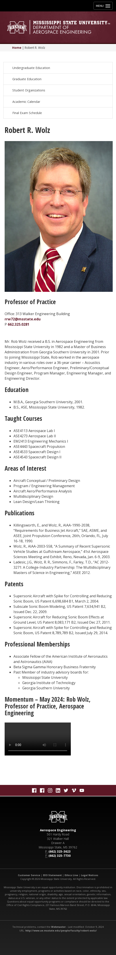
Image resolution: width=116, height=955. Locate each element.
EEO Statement (52, 875)
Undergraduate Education (31, 68)
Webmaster (58, 926)
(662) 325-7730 (60, 855)
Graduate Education (26, 79)
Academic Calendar (26, 102)
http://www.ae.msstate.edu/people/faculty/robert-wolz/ (61, 930)
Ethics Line (71, 875)
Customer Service (29, 875)
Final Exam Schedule (27, 113)
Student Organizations (28, 90)
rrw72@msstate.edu (23, 319)
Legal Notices (89, 875)
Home (16, 47)
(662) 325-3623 (60, 851)
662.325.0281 (18, 324)
